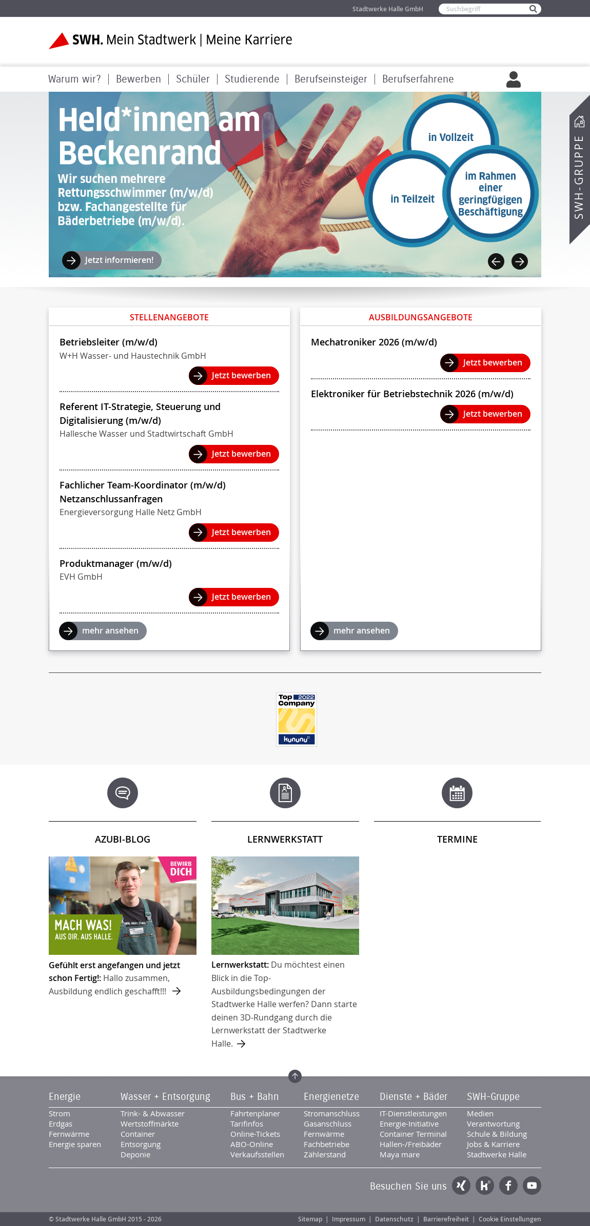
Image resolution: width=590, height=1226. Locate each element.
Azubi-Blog (122, 839)
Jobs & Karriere (493, 1144)
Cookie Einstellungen (510, 1219)
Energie (65, 1097)
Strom (59, 1113)
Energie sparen (75, 1144)
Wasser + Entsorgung (165, 1097)
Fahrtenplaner (255, 1113)
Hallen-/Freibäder (411, 1144)
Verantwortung (493, 1123)
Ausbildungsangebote (421, 317)
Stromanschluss (332, 1113)
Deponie (135, 1154)
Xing (461, 1185)
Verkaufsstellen (257, 1154)
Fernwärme (69, 1134)
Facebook (508, 1185)
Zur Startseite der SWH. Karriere (170, 40)
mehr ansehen (110, 630)
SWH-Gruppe (579, 177)
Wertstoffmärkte (150, 1123)
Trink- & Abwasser (153, 1113)
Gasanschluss (327, 1123)
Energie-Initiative (409, 1123)
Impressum (348, 1219)
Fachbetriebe (326, 1144)
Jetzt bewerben (241, 375)
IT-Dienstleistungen (413, 1113)
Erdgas (60, 1123)
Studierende (252, 79)
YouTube (532, 1185)
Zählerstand (325, 1154)
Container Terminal (413, 1134)
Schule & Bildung (497, 1134)
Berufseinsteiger (330, 79)
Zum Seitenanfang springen (295, 1076)
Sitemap (310, 1219)
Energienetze (331, 1097)
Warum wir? (74, 79)
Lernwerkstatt (285, 839)
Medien (480, 1113)
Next (520, 261)
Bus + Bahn (254, 1097)
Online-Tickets (255, 1134)
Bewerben (138, 79)
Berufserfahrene (418, 79)
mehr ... (122, 927)
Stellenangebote (169, 317)
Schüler (193, 79)
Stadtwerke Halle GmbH (387, 9)
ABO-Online (251, 1144)
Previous (496, 261)
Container (138, 1134)
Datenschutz (394, 1219)
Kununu (485, 1185)
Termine (457, 839)
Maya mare (400, 1154)
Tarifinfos (246, 1123)
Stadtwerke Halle (496, 1154)
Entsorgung (141, 1144)
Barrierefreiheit (446, 1219)
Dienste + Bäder (413, 1097)
